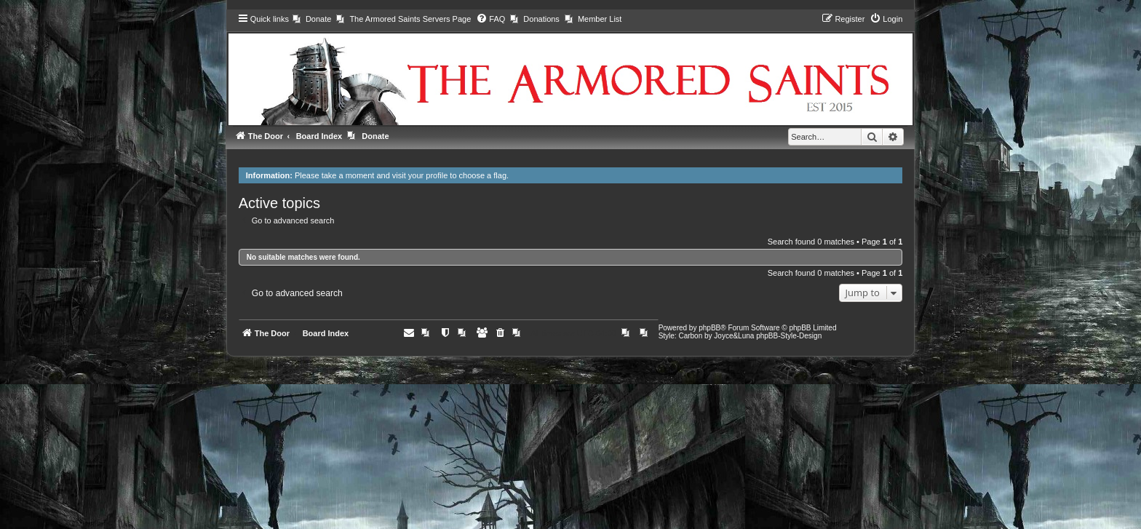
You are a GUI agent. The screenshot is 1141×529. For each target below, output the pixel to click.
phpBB (709, 328)
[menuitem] (312, 19)
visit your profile (420, 175)
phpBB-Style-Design (789, 336)
